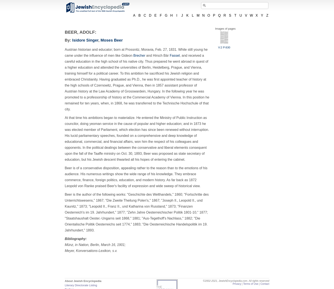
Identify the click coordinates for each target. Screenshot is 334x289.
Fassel (175, 55)
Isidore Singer (85, 40)
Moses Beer (112, 40)
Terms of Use (250, 283)
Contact (264, 283)
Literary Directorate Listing (81, 285)
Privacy (237, 283)
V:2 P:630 (224, 46)
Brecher (139, 55)
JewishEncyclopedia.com (97, 7)
